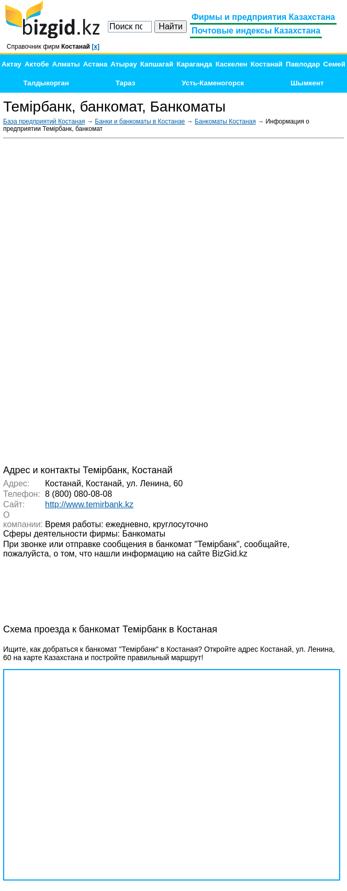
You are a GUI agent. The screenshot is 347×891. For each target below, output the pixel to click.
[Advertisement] (265, 300)
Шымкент (306, 83)
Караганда (194, 64)
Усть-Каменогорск (213, 83)
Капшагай (156, 64)
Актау (11, 64)
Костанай (267, 64)
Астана (95, 64)
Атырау (123, 64)
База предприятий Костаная (44, 121)
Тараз (126, 83)
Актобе (37, 64)
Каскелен (232, 64)
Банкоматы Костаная (225, 121)
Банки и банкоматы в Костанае (140, 121)
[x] (95, 46)
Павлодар (303, 64)
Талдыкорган (46, 83)
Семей (334, 64)
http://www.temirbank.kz (89, 504)
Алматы (66, 64)
